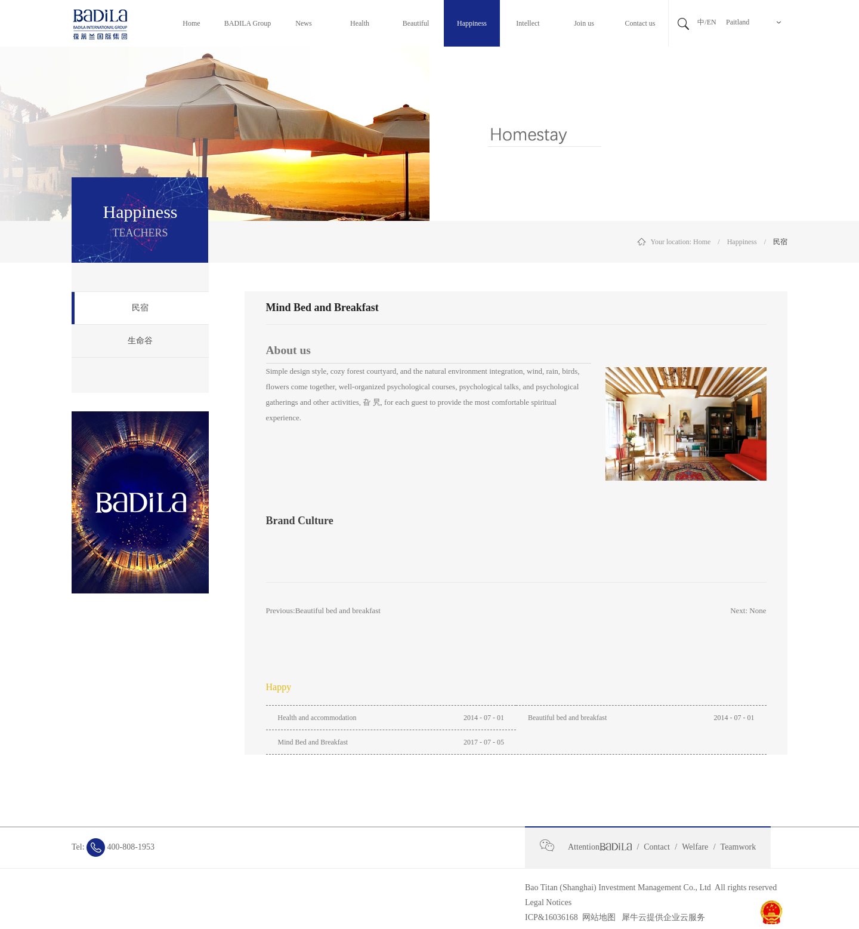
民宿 (780, 242)
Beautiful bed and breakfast (567, 717)
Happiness (742, 242)
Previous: (323, 610)
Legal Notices (548, 902)
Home (701, 242)
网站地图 (597, 917)
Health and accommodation (317, 717)
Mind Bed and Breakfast (313, 742)
